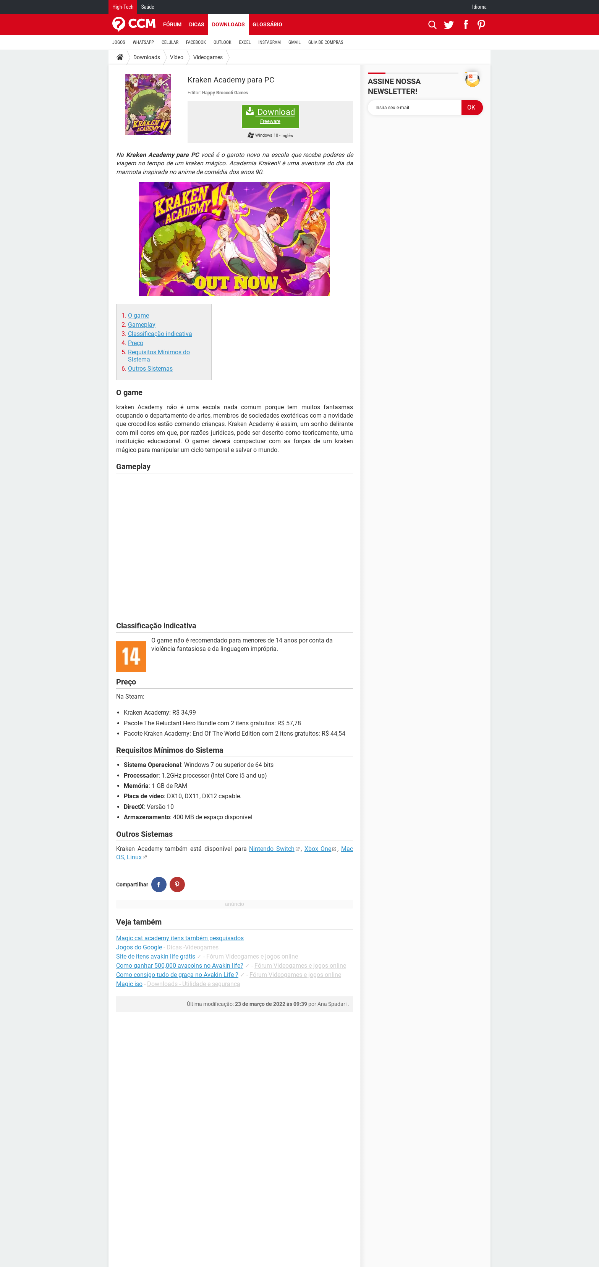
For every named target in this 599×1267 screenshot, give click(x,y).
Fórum (172, 24)
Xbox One (318, 848)
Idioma (479, 7)
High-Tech (122, 7)
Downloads (228, 24)
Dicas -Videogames (193, 947)
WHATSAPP (143, 42)
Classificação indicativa (160, 333)
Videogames (208, 57)
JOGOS (118, 42)
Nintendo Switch (272, 848)
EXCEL (245, 42)
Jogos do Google (139, 947)
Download (270, 115)
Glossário (267, 24)
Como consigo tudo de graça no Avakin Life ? (177, 974)
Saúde (147, 7)
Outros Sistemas (150, 368)
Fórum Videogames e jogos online (252, 956)
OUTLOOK (223, 42)
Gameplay (141, 324)
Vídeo (176, 57)
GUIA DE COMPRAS (325, 42)
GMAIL (294, 42)
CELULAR (170, 42)
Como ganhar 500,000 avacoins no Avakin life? (179, 965)
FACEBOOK (196, 42)
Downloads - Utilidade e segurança (193, 984)
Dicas (196, 24)
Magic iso (129, 984)
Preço (135, 343)
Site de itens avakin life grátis (155, 956)
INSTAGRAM (269, 42)
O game (138, 315)
